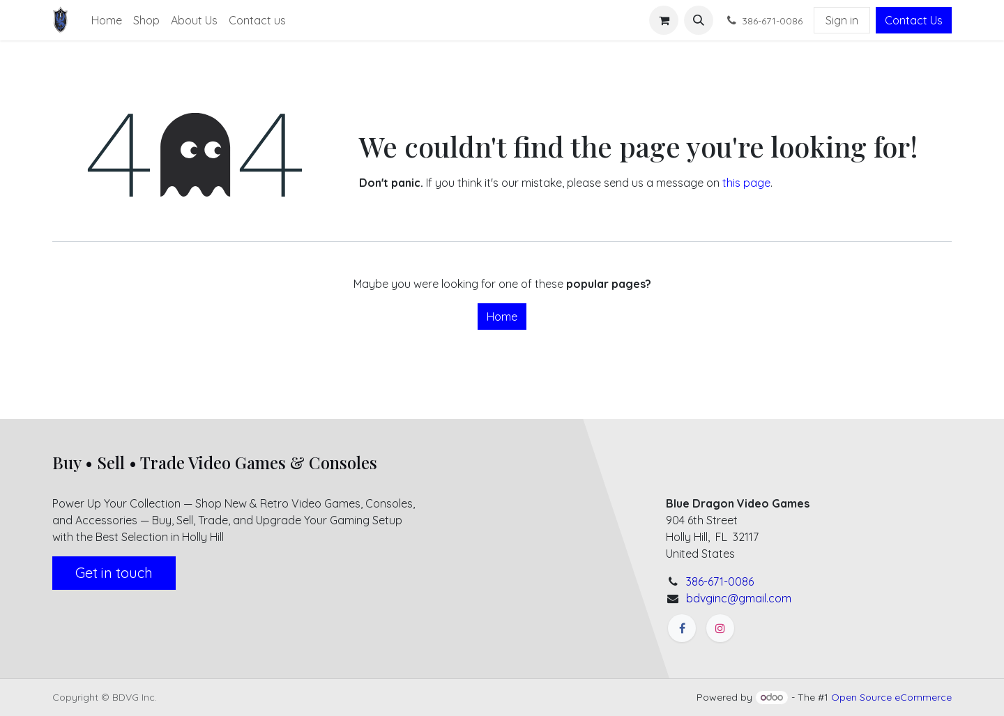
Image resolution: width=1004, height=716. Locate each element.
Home (502, 316)
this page (746, 183)
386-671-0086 (720, 581)
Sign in (842, 20)
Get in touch (114, 572)
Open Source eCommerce (891, 697)
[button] (698, 20)
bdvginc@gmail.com (738, 598)
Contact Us (914, 20)
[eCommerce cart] (663, 20)
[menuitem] (107, 20)
